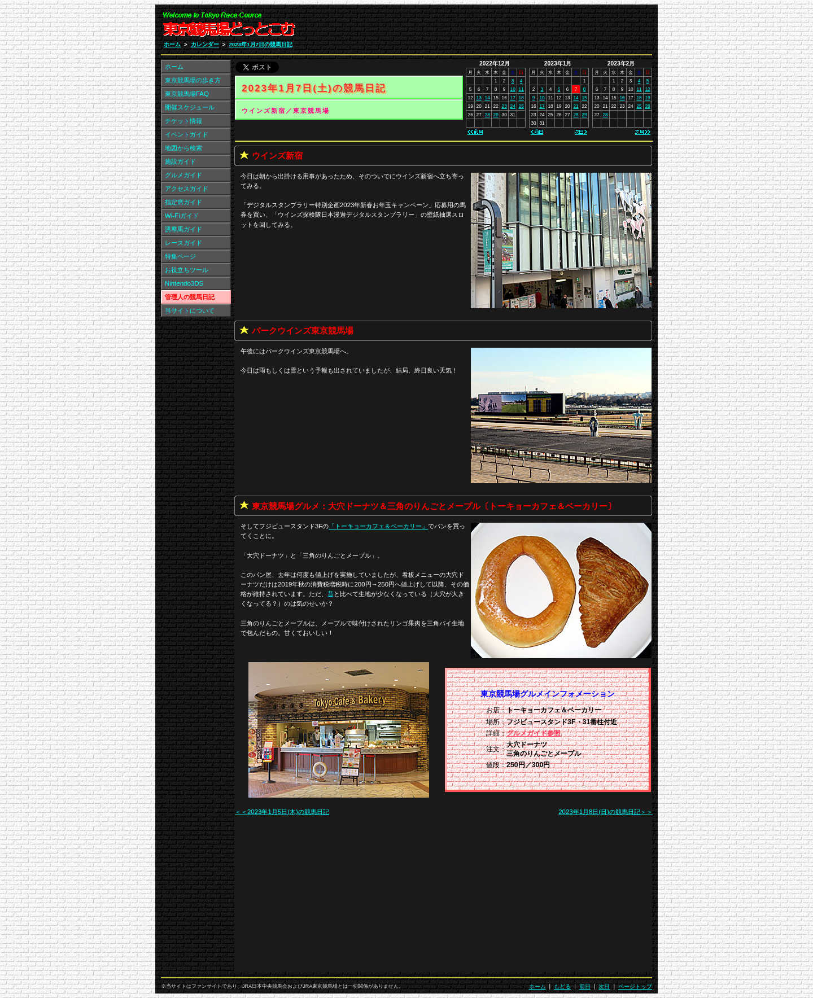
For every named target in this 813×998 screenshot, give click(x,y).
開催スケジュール (190, 107)
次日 (604, 986)
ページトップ (635, 986)
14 (487, 97)
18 (521, 97)
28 (487, 114)
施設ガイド (180, 161)
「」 (378, 526)
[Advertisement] (517, 27)
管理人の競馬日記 (190, 297)
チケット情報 (183, 120)
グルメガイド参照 (533, 733)
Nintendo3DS (184, 283)
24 (512, 106)
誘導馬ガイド (183, 229)
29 (496, 114)
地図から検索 (183, 148)
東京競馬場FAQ (187, 93)
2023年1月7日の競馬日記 (260, 44)
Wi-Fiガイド (182, 215)
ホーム (172, 44)
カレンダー (205, 44)
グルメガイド (183, 175)
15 (584, 97)
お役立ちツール (186, 269)
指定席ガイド (183, 202)
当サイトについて (190, 310)
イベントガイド (186, 134)
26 (647, 106)
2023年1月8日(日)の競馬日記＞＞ (605, 811)
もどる (562, 986)
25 (521, 106)
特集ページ (180, 256)
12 (647, 89)
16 (621, 97)
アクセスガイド (186, 188)
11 (521, 89)
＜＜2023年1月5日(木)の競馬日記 (282, 811)
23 (504, 106)
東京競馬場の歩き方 (193, 80)
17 (512, 97)
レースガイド (183, 242)
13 (479, 97)
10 (512, 89)
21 (575, 106)
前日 (585, 986)
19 (647, 97)
